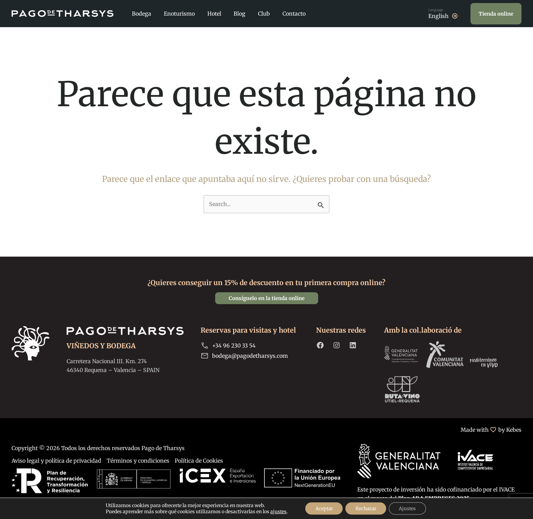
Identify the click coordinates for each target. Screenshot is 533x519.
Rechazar (366, 508)
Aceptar (323, 508)
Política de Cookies (199, 460)
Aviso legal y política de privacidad (56, 460)
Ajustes (408, 508)
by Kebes (509, 429)
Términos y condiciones (138, 460)
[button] (495, 13)
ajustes (277, 511)
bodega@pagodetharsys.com (250, 355)
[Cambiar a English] (444, 13)
